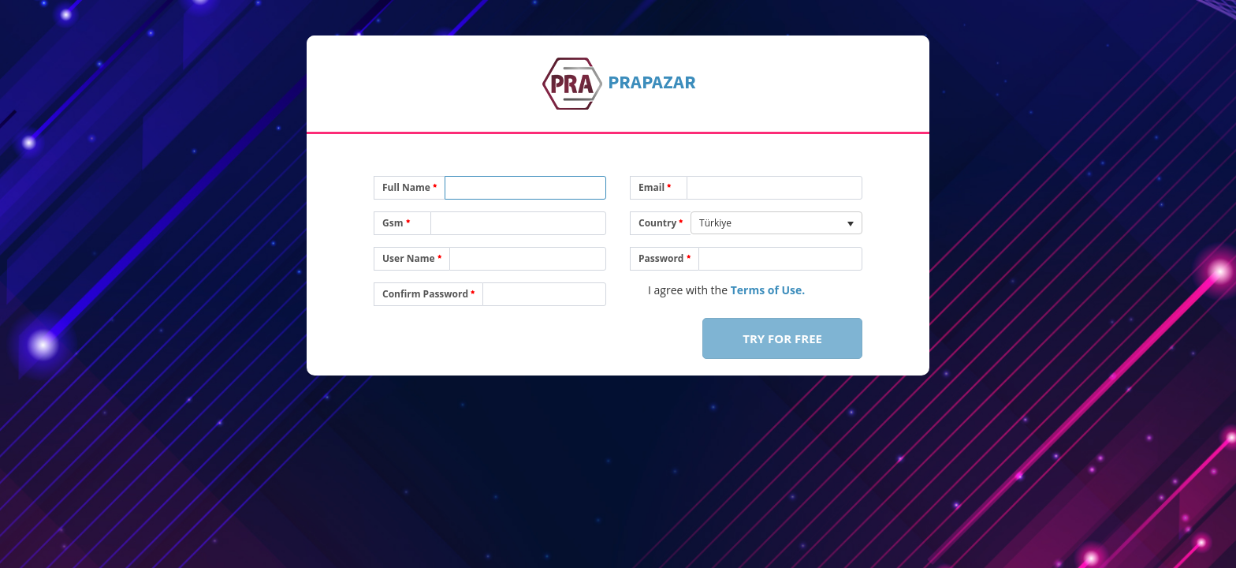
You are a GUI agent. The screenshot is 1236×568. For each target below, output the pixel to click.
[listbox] (776, 223)
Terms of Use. (768, 289)
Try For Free (782, 338)
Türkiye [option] (715, 223)
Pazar (652, 81)
